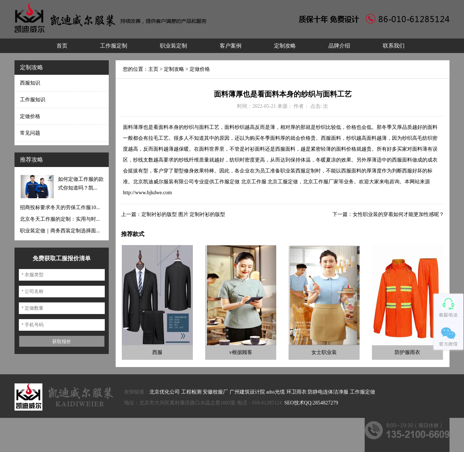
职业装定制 (173, 46)
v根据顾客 (240, 352)
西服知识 (30, 83)
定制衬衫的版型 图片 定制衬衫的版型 (183, 214)
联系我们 (394, 46)
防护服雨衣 (407, 352)
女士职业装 (324, 352)
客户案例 (230, 46)
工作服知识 (32, 99)
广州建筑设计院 (247, 392)
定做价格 (30, 116)
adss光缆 (275, 392)
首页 (62, 46)
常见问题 (30, 133)
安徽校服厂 (215, 392)
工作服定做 (362, 392)
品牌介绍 (339, 46)
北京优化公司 (164, 392)
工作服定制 (113, 46)
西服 (157, 352)
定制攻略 (285, 46)
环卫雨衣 (296, 392)
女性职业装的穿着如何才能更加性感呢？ (398, 214)
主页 (153, 69)
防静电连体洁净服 (328, 392)
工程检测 (191, 392)
